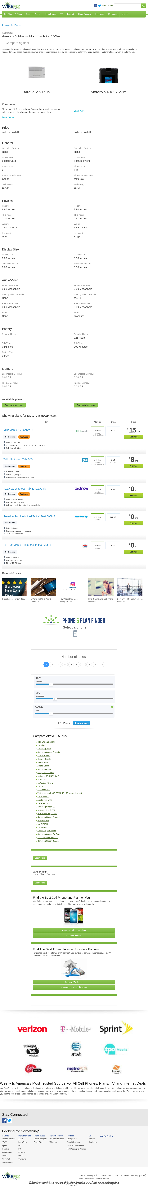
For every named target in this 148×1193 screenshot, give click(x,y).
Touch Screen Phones (75, 1146)
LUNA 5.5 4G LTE (45, 783)
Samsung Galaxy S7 (46, 807)
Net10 (4, 1156)
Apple (20, 1139)
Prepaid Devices (73, 1142)
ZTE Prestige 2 (44, 755)
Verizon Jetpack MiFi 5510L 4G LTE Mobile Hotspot (60, 793)
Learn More (40, 858)
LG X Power (43, 824)
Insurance (99, 14)
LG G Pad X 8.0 (44, 803)
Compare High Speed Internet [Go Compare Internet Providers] (74, 987)
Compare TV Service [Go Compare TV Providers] (74, 982)
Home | (83, 1175)
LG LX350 (42, 786)
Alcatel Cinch (43, 766)
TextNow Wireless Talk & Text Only (24, 488)
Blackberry (93, 1142)
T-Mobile (5, 1149)
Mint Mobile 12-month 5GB (19, 430)
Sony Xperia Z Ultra (46, 772)
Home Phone (50, 14)
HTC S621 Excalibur (46, 742)
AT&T (4, 1142)
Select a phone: (75, 627)
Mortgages (112, 14)
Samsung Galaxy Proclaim (49, 752)
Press (110, 5)
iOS (90, 1146)
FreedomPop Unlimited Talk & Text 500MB (29, 516)
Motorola (21, 1152)
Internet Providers (57, 1139)
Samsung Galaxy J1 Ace (48, 841)
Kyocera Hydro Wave (47, 831)
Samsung (22, 1159)
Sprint (4, 1146)
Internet (70, 14)
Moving (125, 14)
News (104, 5)
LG (19, 1149)
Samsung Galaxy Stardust (49, 817)
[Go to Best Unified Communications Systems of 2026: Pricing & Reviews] (129, 587)
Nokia (20, 1156)
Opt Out (142, 1175)
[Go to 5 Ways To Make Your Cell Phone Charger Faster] (43, 587)
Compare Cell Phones (11, 25)
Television (53, 1142)
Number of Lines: (74, 657)
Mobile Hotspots (40, 1139)
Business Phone (33, 14)
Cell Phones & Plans (13, 14)
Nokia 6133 (42, 779)
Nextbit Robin (43, 762)
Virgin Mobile (7, 1152)
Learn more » (8, 117)
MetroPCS (6, 1159)
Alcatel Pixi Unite (45, 800)
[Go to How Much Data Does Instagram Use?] (72, 587)
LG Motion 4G (44, 790)
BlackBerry (22, 1142)
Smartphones (72, 1139)
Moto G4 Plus (43, 820)
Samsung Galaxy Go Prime (49, 834)
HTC (20, 1146)
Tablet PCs (38, 1142)
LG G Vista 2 (43, 796)
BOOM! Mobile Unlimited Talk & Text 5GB (28, 545)
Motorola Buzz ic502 (46, 810)
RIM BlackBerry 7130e (47, 813)
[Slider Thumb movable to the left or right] (51, 685)
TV (61, 14)
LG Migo (41, 745)
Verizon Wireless (9, 1139)
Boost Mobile (7, 1162)
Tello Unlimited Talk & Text (19, 459)
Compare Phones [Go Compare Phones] (74, 935)
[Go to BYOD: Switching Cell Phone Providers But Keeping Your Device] (101, 587)
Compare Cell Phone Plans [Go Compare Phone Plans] (74, 930)
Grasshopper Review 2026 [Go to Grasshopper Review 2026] (13, 599)
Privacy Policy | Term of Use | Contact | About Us (108, 1175)
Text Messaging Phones (76, 1149)
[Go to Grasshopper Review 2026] (14, 587)
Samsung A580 (44, 769)
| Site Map (134, 1175)
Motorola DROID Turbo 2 (48, 776)
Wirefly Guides (106, 1136)
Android (92, 1139)
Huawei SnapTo (44, 759)
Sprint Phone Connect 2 (48, 838)
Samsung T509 (44, 749)
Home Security (84, 14)
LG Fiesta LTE (44, 827)
